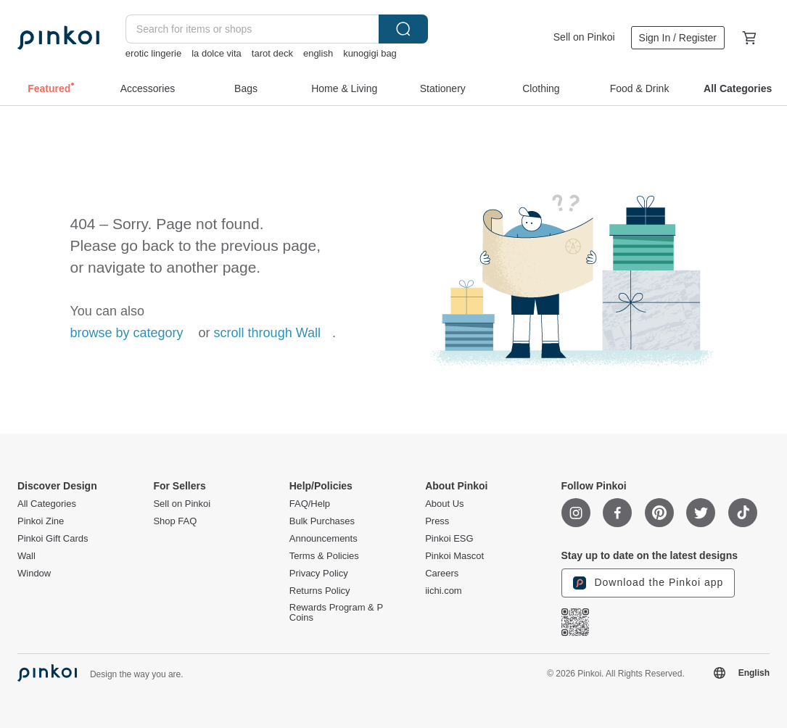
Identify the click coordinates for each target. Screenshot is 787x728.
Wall (26, 556)
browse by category (127, 333)
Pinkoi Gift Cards (52, 539)
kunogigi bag (370, 53)
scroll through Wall (267, 333)
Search (403, 29)
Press (437, 521)
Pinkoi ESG (449, 539)
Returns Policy (319, 591)
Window (34, 573)
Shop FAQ (175, 521)
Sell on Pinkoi (584, 37)
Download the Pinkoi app (648, 583)
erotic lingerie (153, 53)
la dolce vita (216, 53)
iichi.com (443, 591)
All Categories (46, 504)
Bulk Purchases (322, 521)
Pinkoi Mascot (454, 556)
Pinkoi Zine (40, 521)
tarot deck (272, 53)
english (318, 53)
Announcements (323, 539)
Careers (441, 573)
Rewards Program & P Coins (336, 613)
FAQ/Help (309, 504)
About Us (444, 504)
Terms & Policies (324, 556)
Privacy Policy (318, 573)
